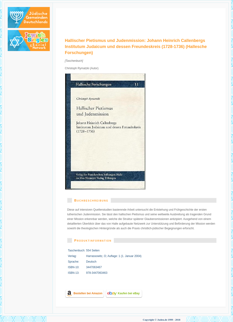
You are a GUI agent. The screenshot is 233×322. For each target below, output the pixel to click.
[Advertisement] (141, 18)
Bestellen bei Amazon (88, 293)
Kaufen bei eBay (129, 293)
